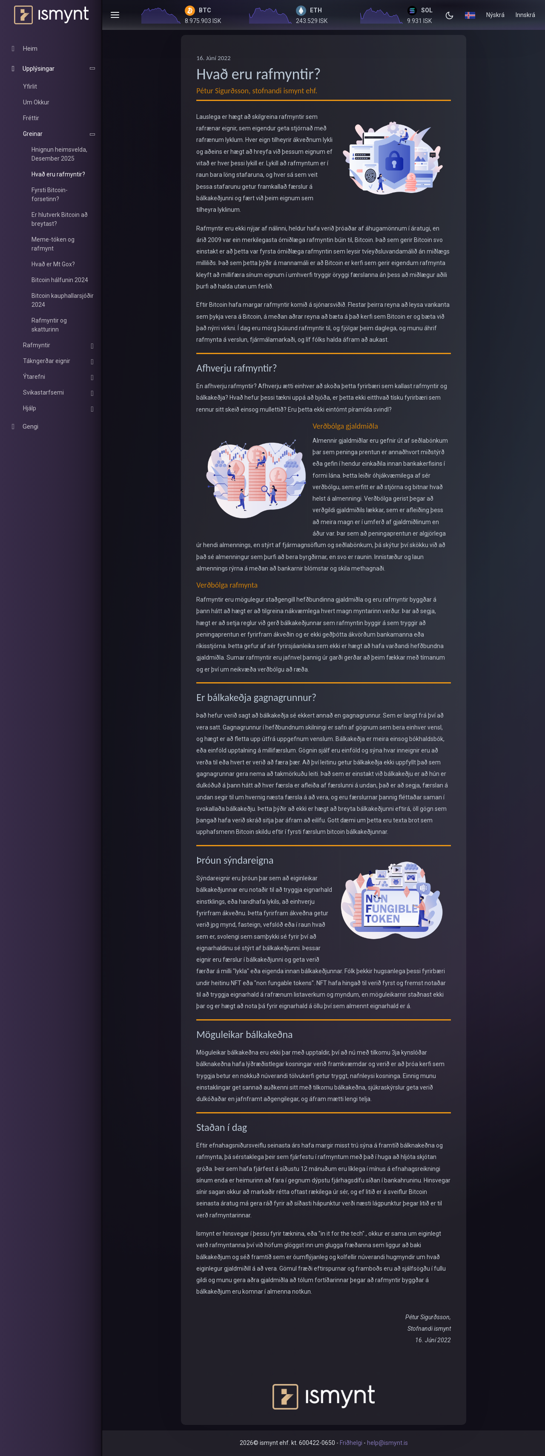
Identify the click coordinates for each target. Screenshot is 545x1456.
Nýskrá (495, 15)
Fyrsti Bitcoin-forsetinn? (50, 194)
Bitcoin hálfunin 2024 (60, 280)
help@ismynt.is (387, 1442)
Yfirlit (30, 86)
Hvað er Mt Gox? (53, 264)
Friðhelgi (351, 1442)
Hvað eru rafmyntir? (58, 174)
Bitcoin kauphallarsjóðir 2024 (63, 300)
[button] (470, 15)
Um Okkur (36, 102)
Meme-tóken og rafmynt (53, 244)
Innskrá (525, 15)
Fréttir (31, 118)
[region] (51, 240)
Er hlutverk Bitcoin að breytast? (60, 219)
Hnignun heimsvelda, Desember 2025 (59, 154)
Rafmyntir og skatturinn (49, 325)
